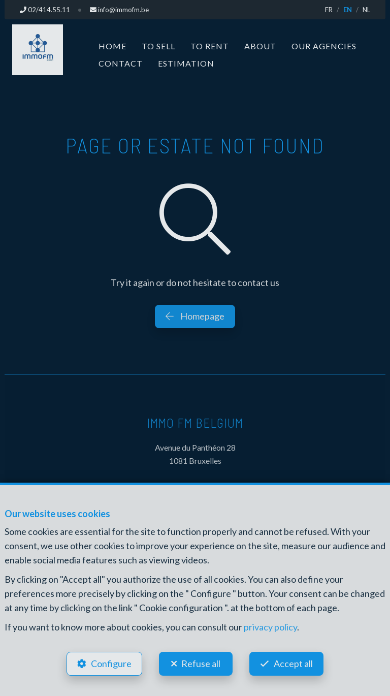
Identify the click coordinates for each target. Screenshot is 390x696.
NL (366, 10)
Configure (111, 663)
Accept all (293, 663)
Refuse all (200, 663)
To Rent (209, 46)
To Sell (158, 46)
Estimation (186, 63)
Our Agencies (323, 46)
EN (347, 10)
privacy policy (270, 626)
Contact (121, 63)
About (260, 46)
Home (112, 46)
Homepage (195, 316)
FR (329, 10)
